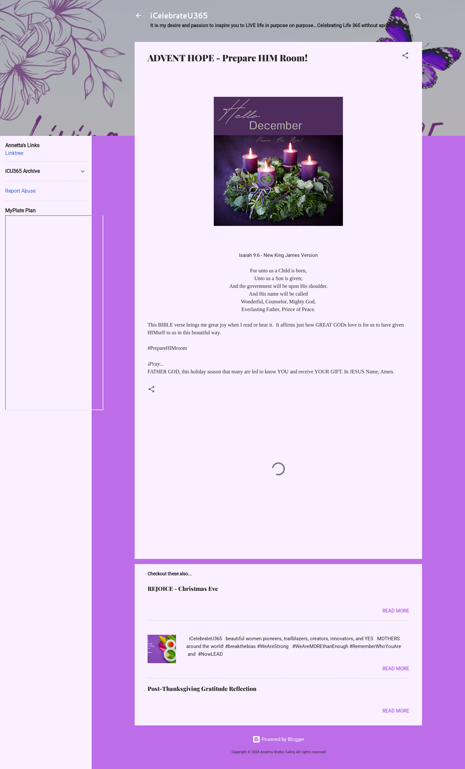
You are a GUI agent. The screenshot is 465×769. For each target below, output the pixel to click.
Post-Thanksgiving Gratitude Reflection (202, 689)
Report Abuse (20, 191)
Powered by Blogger (278, 739)
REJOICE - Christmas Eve (183, 588)
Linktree (14, 153)
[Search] (418, 17)
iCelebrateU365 (179, 15)
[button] (405, 57)
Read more (395, 611)
